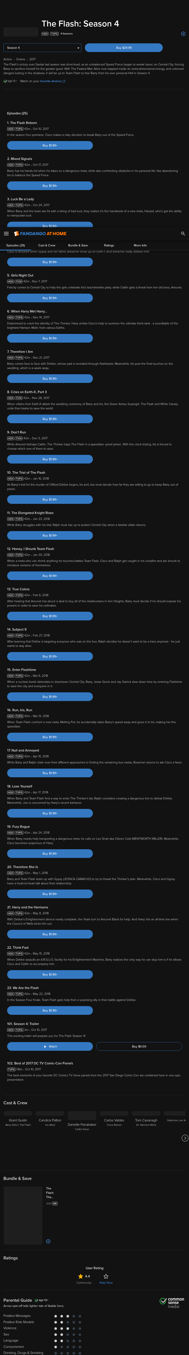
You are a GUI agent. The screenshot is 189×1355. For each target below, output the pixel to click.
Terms (83, 1321)
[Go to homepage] (40, 6)
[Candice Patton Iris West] (50, 1070)
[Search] (183, 6)
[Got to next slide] (185, 1070)
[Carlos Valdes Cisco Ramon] (114, 1070)
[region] (94, 1335)
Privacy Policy (144, 1321)
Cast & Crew (46, 99)
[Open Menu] (6, 6)
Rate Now (106, 1215)
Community (83, 1215)
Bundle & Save (78, 99)
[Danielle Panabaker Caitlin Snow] (82, 1070)
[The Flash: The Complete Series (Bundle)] (55, 1125)
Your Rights (109, 1325)
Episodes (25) (15, 99)
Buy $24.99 (124, 48)
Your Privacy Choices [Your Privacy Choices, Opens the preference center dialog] (49, 1348)
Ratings (109, 99)
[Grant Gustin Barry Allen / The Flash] (17, 1070)
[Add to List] (183, 34)
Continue (81, 1348)
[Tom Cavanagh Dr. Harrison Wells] (146, 1070)
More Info (140, 99)
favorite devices (52, 81)
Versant (35, 1321)
